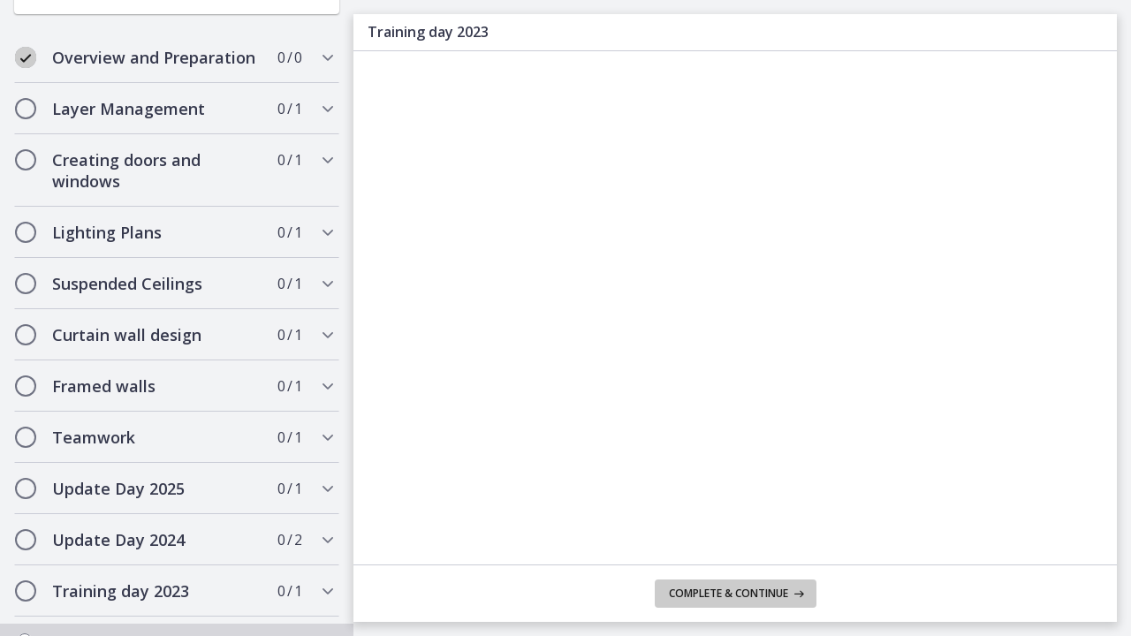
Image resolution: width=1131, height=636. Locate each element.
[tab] (176, 48)
